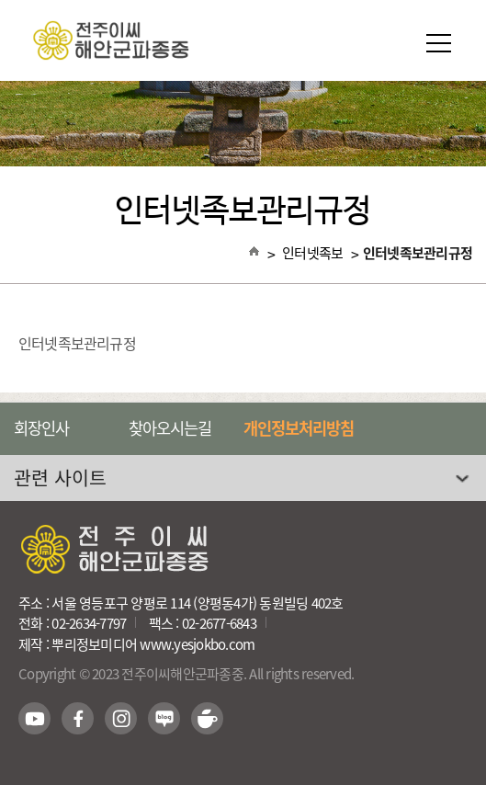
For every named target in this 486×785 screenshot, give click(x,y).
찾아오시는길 (170, 429)
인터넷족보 (312, 253)
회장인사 (41, 429)
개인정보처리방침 (299, 429)
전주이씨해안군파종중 (243, 40)
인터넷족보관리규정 (417, 253)
